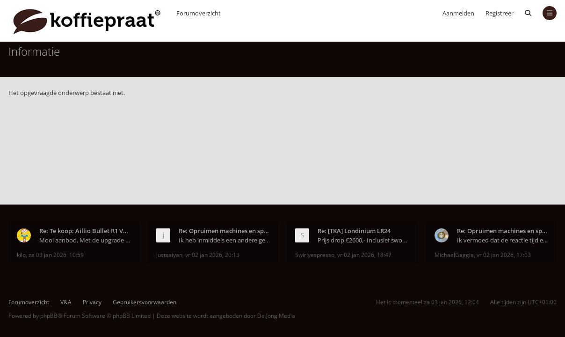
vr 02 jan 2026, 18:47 (364, 255)
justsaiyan (169, 255)
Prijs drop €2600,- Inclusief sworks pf (363, 240)
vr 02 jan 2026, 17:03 (504, 255)
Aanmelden (458, 13)
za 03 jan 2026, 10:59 (56, 255)
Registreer (499, 13)
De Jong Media (276, 316)
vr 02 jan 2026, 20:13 (212, 255)
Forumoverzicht (28, 302)
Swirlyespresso (314, 255)
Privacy (92, 302)
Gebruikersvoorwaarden (144, 302)
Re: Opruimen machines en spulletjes (224, 231)
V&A (66, 302)
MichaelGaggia (454, 255)
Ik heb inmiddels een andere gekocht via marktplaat (224, 240)
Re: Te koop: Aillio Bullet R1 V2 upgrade (85, 231)
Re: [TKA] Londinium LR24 (354, 231)
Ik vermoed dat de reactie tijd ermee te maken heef (503, 240)
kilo (21, 255)
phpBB (49, 316)
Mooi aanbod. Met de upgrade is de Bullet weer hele (85, 240)
